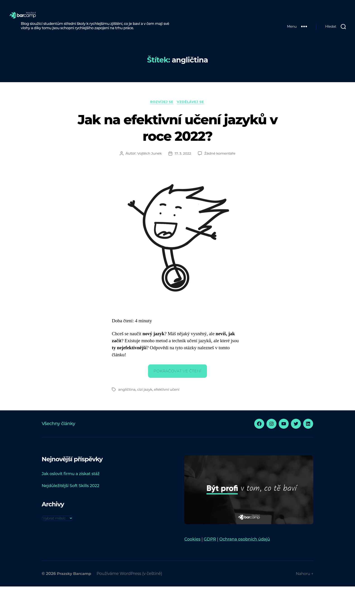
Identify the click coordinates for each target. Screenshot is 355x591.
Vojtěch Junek (148, 158)
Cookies (192, 543)
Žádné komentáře (220, 158)
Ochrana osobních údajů (244, 543)
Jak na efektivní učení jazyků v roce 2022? (177, 132)
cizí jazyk (145, 394)
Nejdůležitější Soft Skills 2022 (70, 490)
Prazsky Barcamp (75, 578)
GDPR (210, 543)
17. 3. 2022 (182, 158)
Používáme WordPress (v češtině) (131, 578)
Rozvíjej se (161, 106)
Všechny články (58, 428)
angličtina (127, 394)
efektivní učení (168, 394)
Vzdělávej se (192, 106)
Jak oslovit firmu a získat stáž (70, 478)
